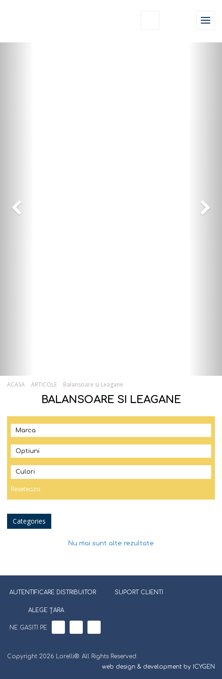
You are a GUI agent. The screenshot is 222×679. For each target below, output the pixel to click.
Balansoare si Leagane (93, 384)
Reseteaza (25, 489)
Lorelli (29, 20)
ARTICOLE (44, 384)
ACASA (16, 384)
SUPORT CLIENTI (139, 592)
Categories (29, 521)
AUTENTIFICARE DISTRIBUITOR (52, 592)
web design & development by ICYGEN (158, 667)
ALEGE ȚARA (40, 609)
